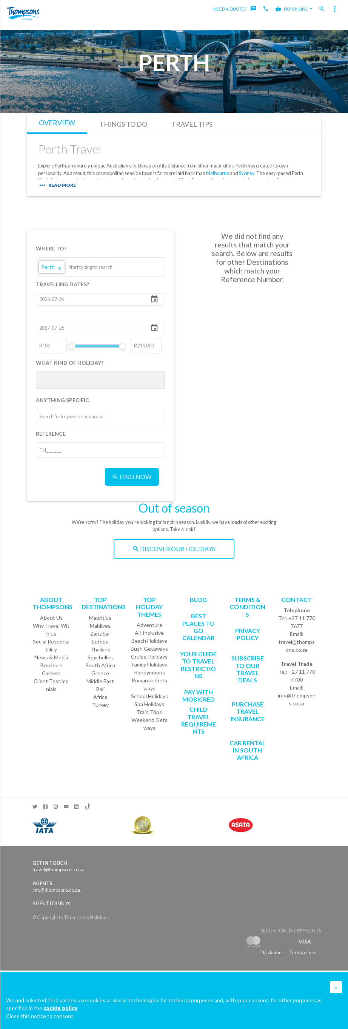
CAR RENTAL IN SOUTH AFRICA (247, 750)
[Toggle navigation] (334, 9)
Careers (51, 673)
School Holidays (149, 696)
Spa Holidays (149, 704)
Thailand (100, 649)
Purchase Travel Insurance (248, 711)
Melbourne (217, 173)
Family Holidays (149, 664)
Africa (100, 697)
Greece (100, 673)
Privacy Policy (247, 634)
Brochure (51, 665)
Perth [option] (52, 267)
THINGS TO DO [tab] (123, 124)
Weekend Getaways (149, 724)
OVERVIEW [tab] (57, 122)
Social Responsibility (51, 645)
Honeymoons (149, 672)
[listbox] (100, 267)
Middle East (100, 681)
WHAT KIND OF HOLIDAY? (69, 362)
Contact (297, 599)
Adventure (149, 625)
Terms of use (302, 952)
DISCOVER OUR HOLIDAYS (174, 548)
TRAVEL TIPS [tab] (191, 124)
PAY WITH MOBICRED (198, 695)
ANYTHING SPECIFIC (62, 400)
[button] (336, 987)
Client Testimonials (51, 685)
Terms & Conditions (247, 606)
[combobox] (97, 267)
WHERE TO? (51, 248)
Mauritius (100, 617)
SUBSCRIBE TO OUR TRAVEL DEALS (247, 668)
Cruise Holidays (149, 656)
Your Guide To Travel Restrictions (198, 664)
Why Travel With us (51, 629)
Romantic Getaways (149, 684)
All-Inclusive (149, 633)
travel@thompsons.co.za (297, 646)
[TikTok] (87, 804)
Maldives (100, 625)
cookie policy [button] (60, 1008)
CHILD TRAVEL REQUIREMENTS (198, 720)
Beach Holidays (149, 640)
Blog (198, 599)
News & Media (51, 657)
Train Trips (149, 712)
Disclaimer (271, 952)
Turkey (100, 705)
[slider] (72, 346)
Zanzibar (100, 633)
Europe (100, 641)
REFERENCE (51, 433)
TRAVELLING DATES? (62, 284)
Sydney (246, 173)
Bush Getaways (149, 648)
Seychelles (100, 657)
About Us (51, 617)
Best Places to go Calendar (198, 626)
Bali (100, 689)
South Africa (100, 665)
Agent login (51, 903)
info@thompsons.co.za (297, 699)
